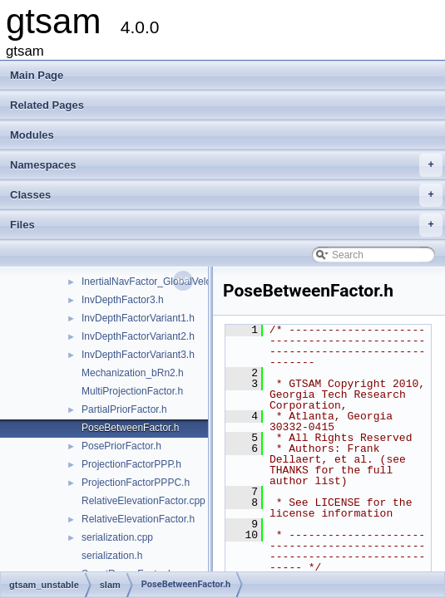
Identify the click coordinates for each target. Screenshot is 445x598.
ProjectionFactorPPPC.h (136, 482)
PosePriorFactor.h (121, 446)
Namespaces (226, 165)
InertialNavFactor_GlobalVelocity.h (158, 281)
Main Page (36, 75)
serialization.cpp (117, 537)
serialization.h (112, 555)
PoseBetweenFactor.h (130, 428)
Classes (226, 195)
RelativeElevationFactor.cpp (143, 501)
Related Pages (47, 105)
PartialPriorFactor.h (124, 409)
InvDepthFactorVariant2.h (138, 336)
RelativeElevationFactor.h (138, 519)
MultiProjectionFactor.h (132, 391)
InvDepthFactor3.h (123, 300)
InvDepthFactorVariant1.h (138, 318)
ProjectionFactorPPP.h (131, 464)
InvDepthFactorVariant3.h (138, 354)
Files (226, 225)
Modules (32, 135)
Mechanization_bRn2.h (133, 373)
